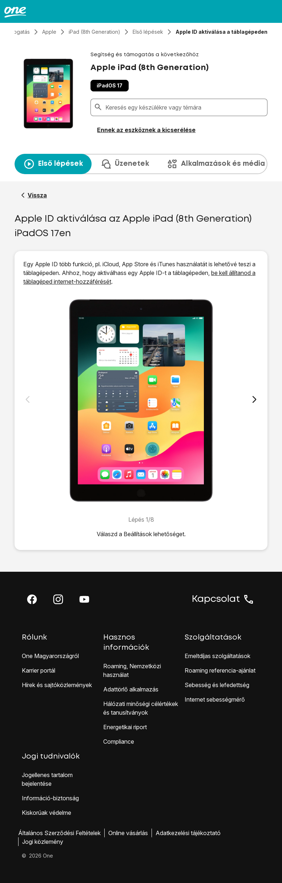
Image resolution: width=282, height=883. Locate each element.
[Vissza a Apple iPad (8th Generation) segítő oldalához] (34, 195)
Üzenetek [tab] (124, 164)
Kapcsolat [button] (223, 599)
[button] (32, 599)
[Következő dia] (254, 399)
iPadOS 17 (109, 85)
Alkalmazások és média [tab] (215, 164)
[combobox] (184, 107)
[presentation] (141, 164)
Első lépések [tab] (53, 164)
